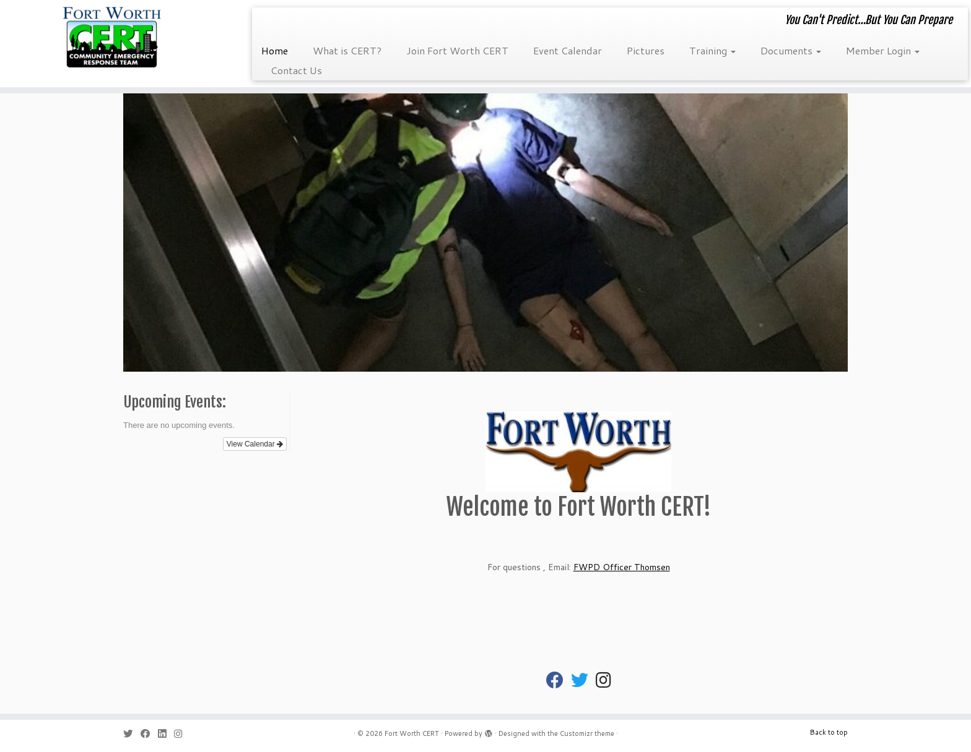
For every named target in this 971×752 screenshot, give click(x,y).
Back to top (829, 732)
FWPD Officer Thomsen (621, 567)
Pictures (645, 50)
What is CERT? (347, 50)
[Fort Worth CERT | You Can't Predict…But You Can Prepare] (112, 37)
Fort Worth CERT (412, 733)
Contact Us (296, 70)
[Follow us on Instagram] (182, 733)
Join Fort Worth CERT (457, 50)
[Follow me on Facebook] (149, 733)
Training (712, 50)
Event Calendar (567, 50)
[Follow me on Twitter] (132, 733)
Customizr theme (587, 733)
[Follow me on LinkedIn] (166, 733)
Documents (790, 50)
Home (274, 50)
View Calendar (255, 444)
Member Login (883, 50)
